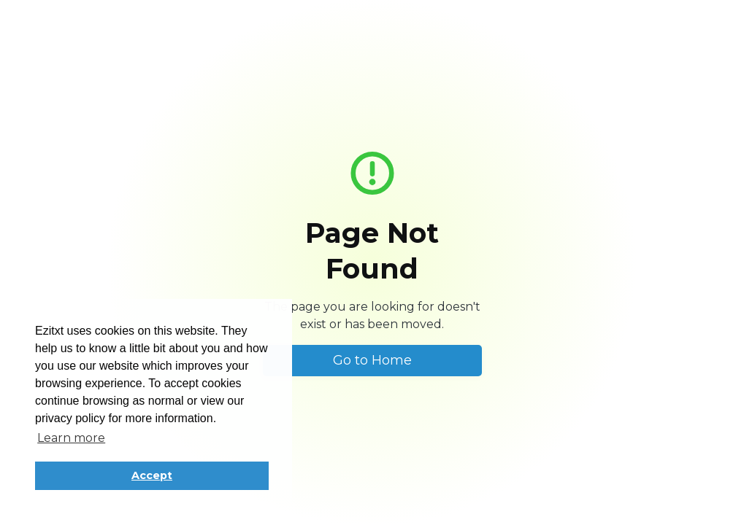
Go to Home (372, 360)
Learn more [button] (71, 438)
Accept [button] (151, 475)
